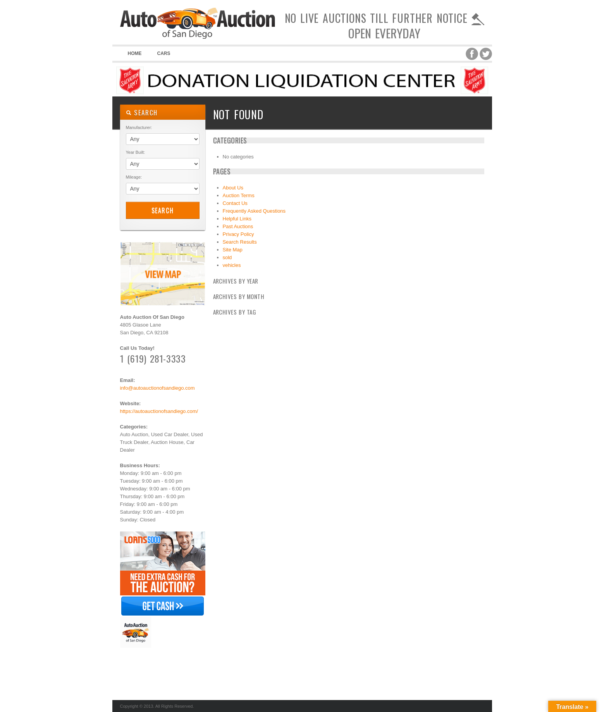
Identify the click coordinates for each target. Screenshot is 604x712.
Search (162, 210)
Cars (163, 53)
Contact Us (235, 203)
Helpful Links (237, 219)
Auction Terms (239, 195)
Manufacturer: (139, 127)
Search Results (240, 242)
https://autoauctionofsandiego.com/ (159, 411)
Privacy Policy (238, 234)
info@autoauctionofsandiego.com (157, 388)
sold (227, 257)
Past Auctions (238, 226)
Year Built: (135, 152)
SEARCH (142, 112)
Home (135, 53)
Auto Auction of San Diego (197, 39)
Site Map (233, 250)
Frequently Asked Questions (254, 211)
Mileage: (134, 177)
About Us (233, 188)
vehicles (232, 265)
